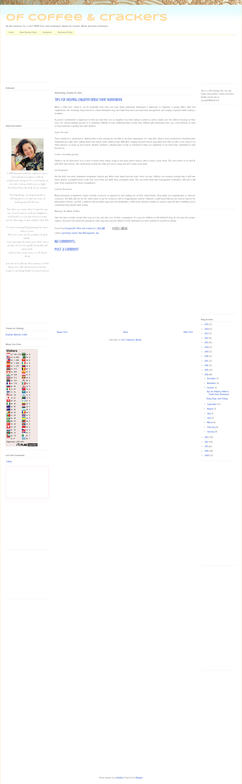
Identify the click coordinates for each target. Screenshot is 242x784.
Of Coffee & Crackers (87, 17)
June (209, 418)
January (211, 431)
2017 (207, 361)
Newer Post (62, 332)
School (74, 233)
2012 (207, 442)
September (212, 404)
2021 (207, 342)
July (209, 413)
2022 (207, 338)
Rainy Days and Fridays (217, 398)
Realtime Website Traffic (16, 334)
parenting (66, 233)
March (210, 422)
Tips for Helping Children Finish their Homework (218, 393)
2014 (207, 374)
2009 (207, 455)
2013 (207, 437)
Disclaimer (47, 32)
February (211, 427)
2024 (207, 329)
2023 (207, 333)
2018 (207, 356)
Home (11, 32)
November (212, 383)
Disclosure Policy (65, 32)
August (210, 408)
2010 (207, 451)
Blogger (139, 777)
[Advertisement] (125, 62)
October (211, 387)
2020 (207, 347)
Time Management (86, 233)
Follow (9, 461)
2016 (207, 365)
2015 (207, 370)
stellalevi (119, 777)
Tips (97, 233)
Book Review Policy (28, 32)
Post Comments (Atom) (131, 339)
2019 (207, 351)
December (212, 378)
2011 (207, 446)
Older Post (188, 332)
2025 (207, 324)
